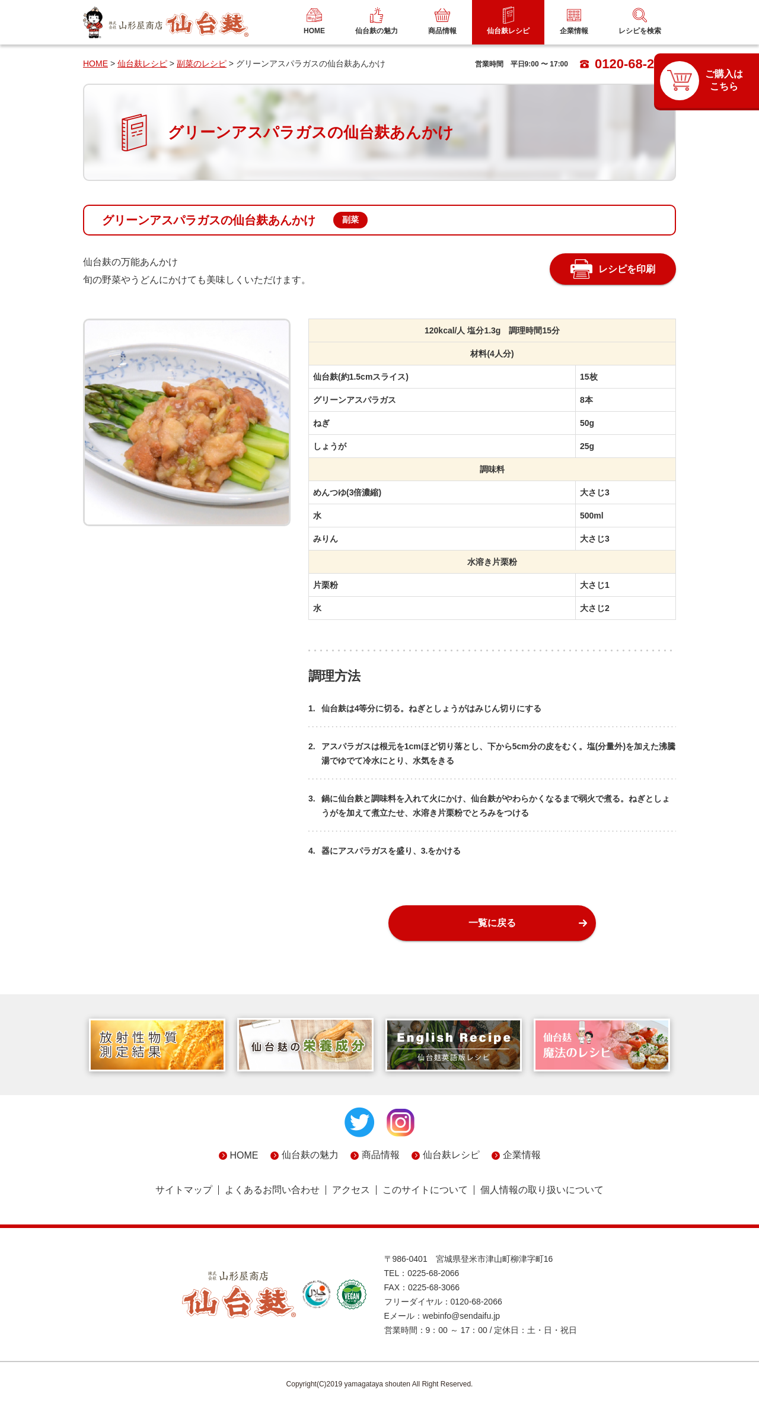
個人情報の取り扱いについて (542, 1190)
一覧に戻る (492, 923)
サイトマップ (183, 1190)
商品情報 (381, 1155)
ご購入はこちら (724, 80)
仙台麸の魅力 (310, 1155)
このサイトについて (425, 1190)
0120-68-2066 (628, 63)
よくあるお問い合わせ (272, 1190)
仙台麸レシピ (142, 63)
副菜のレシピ (202, 63)
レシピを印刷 (626, 269)
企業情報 (522, 1155)
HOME (95, 63)
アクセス (351, 1190)
